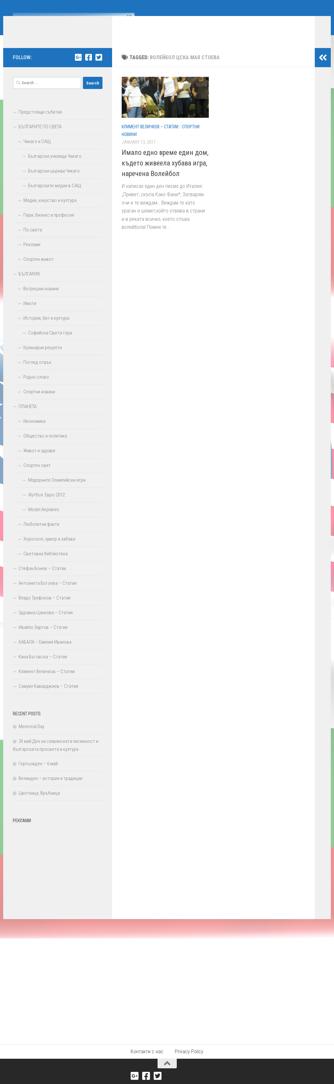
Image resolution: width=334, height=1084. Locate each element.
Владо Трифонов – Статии (44, 607)
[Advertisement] (57, 876)
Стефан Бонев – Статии (42, 578)
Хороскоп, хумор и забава (49, 548)
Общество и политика (45, 445)
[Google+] (78, 67)
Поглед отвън (37, 372)
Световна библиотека (45, 563)
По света (32, 239)
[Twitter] (98, 67)
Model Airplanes (43, 519)
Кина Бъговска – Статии (43, 666)
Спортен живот (38, 269)
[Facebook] (88, 67)
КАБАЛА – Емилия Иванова (45, 651)
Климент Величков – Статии (150, 136)
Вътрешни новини (41, 298)
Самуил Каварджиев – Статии (48, 696)
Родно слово (36, 386)
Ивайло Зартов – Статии (43, 637)
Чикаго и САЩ (37, 151)
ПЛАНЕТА (28, 416)
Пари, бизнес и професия (48, 225)
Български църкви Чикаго (54, 180)
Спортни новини (39, 401)
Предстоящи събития (40, 121)
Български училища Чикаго (54, 166)
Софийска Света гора (50, 342)
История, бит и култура (46, 328)
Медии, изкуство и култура (50, 210)
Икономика (34, 431)
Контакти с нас (147, 1061)
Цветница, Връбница (39, 803)
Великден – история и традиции (50, 788)
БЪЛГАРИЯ (29, 283)
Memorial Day (31, 736)
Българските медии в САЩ (54, 195)
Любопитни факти (41, 534)
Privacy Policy (189, 1061)
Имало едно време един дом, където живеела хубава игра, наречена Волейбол (165, 172)
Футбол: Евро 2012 (46, 504)
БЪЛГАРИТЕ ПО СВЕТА (40, 136)
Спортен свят (37, 475)
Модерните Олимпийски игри (57, 490)
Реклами (31, 254)
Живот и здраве (39, 460)
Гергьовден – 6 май (38, 773)
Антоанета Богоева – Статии (48, 593)
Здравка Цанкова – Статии (46, 622)
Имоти (29, 313)
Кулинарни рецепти (42, 357)
